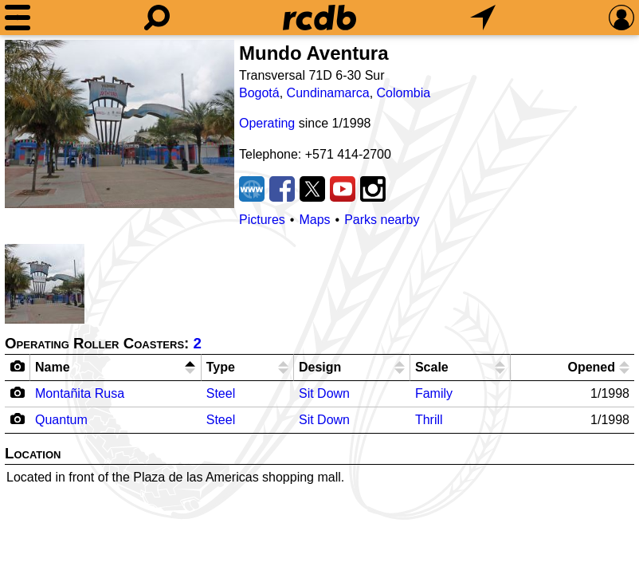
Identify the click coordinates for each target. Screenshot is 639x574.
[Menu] (17, 17)
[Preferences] (621, 17)
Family (434, 393)
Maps (314, 219)
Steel (220, 393)
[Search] (157, 17)
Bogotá (259, 93)
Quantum (61, 420)
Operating (267, 123)
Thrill (429, 420)
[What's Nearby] (483, 17)
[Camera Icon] (17, 392)
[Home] (319, 17)
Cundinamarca (328, 93)
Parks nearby (381, 219)
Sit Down (324, 393)
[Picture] (119, 124)
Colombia (404, 93)
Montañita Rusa (79, 393)
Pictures (262, 219)
